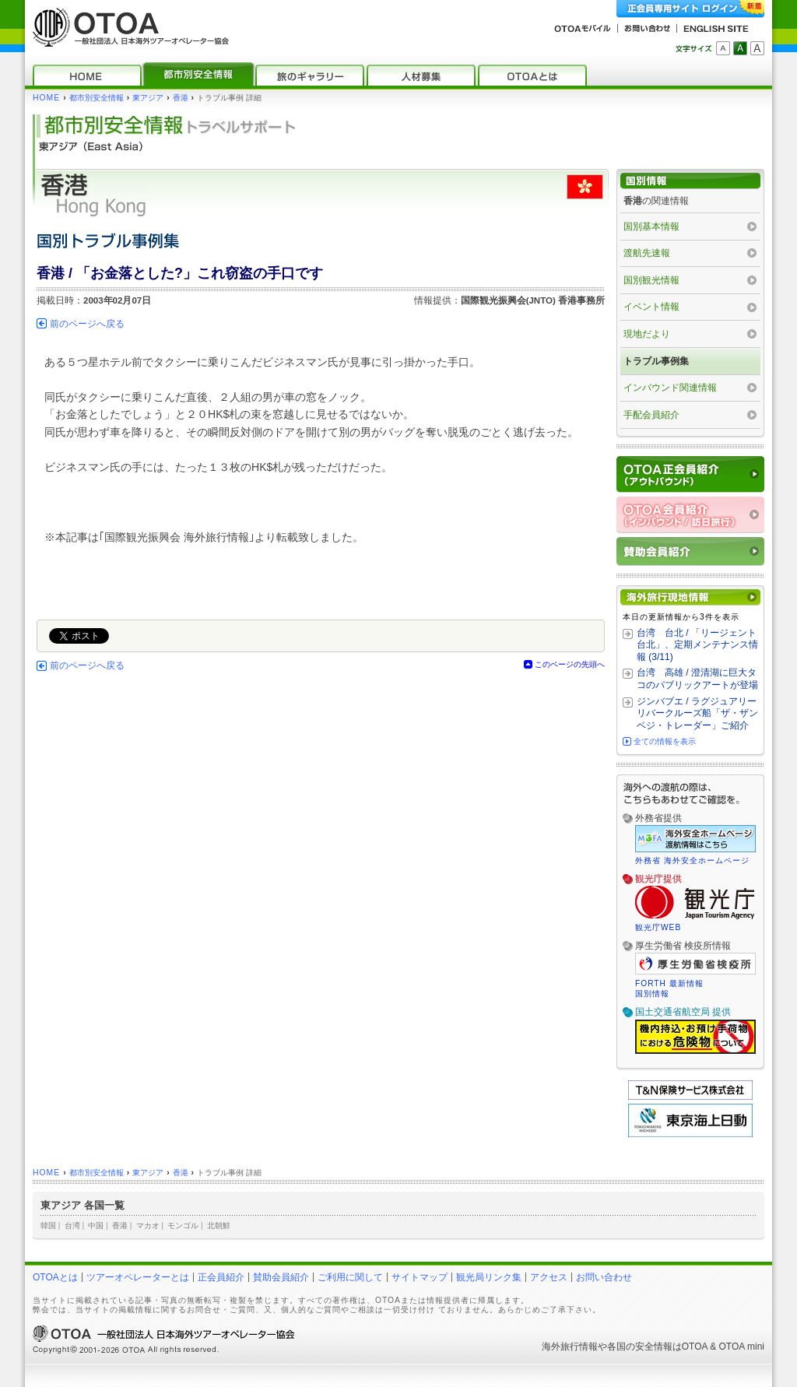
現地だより (646, 333)
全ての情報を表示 (665, 741)
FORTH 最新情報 (669, 983)
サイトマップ (419, 1277)
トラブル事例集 (656, 361)
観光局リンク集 (488, 1277)
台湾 (72, 1225)
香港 (180, 97)
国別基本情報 (651, 226)
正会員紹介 (221, 1277)
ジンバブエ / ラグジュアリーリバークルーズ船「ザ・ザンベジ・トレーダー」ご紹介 (697, 713)
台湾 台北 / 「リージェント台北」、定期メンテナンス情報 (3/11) (697, 644)
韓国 (48, 1225)
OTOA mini (741, 1346)
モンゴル (182, 1225)
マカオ (148, 1225)
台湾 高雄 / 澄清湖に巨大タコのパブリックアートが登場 (697, 678)
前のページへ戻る (87, 323)
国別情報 (652, 993)
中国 (96, 1225)
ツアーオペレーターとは (137, 1277)
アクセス (548, 1277)
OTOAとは (55, 1277)
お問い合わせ (604, 1277)
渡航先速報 (646, 253)
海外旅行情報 (570, 1346)
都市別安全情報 (96, 97)
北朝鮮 (218, 1225)
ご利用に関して (350, 1277)
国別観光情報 (651, 280)
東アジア (147, 97)
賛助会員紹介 (281, 1277)
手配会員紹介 (651, 414)
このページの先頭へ (570, 664)
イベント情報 (651, 306)
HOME (46, 97)
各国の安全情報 (639, 1346)
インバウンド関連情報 (670, 387)
